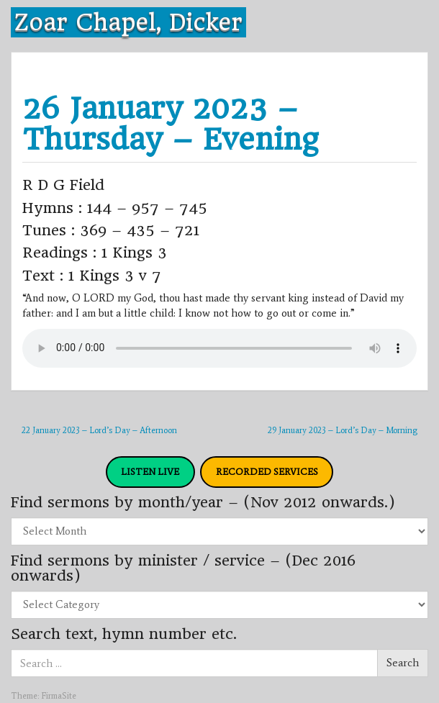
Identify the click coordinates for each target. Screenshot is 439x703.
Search (402, 662)
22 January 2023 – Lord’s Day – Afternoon (99, 430)
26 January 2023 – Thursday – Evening (170, 124)
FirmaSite (58, 696)
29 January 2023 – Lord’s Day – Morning (342, 430)
